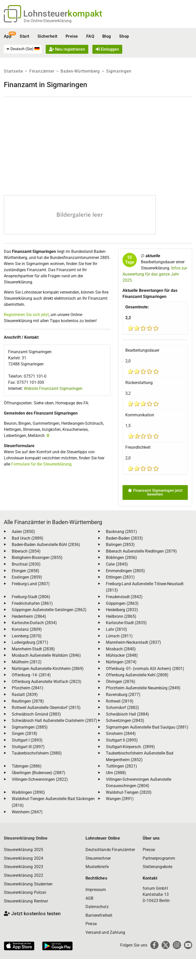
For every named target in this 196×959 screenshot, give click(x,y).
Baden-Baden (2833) (124, 538)
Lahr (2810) (116, 629)
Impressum (95, 889)
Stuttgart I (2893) (27, 740)
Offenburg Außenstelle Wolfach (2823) (46, 681)
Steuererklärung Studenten (28, 884)
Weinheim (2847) (27, 812)
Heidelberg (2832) (122, 609)
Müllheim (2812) (27, 662)
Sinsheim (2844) (121, 733)
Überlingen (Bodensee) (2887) (38, 772)
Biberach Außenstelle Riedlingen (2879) (141, 551)
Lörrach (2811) (119, 636)
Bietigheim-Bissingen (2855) (37, 557)
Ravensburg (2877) (123, 694)
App (7, 36)
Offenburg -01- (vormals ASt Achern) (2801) (145, 668)
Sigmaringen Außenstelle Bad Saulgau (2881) (147, 727)
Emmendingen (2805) (125, 570)
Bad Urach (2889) (27, 538)
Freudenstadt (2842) (124, 596)
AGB (89, 898)
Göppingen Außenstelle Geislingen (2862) (49, 609)
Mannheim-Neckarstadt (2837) (133, 642)
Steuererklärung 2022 (23, 875)
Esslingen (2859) (27, 577)
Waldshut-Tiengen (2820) (129, 792)
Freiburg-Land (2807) (31, 583)
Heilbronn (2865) (121, 616)
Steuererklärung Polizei (25, 892)
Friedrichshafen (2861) (32, 603)
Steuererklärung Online (26, 838)
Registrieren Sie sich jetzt (26, 314)
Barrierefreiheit (99, 915)
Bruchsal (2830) (26, 564)
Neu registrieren (67, 49)
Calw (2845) (117, 564)
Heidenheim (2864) (29, 616)
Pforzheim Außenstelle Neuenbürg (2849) (143, 688)
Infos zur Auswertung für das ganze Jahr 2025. (154, 274)
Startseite (13, 71)
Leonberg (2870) (27, 636)
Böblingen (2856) (121, 557)
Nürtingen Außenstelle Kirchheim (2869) (48, 668)
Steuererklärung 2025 (23, 849)
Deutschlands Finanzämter (110, 849)
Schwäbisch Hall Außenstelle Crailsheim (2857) (54, 720)
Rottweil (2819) (119, 701)
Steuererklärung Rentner (26, 901)
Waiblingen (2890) (28, 792)
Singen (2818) (24, 733)
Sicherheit (47, 36)
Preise (72, 36)
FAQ (90, 36)
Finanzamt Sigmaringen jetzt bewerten (155, 492)
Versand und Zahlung (105, 932)
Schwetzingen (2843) (125, 720)
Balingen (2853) (120, 544)
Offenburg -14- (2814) (31, 675)
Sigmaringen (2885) (30, 727)
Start (24, 36)
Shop (124, 36)
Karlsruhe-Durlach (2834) (34, 622)
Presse (149, 849)
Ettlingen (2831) (120, 577)
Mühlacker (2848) (122, 655)
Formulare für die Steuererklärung (41, 464)
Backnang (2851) (121, 531)
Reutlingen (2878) (28, 701)
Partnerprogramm (159, 858)
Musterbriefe (97, 866)
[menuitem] (23, 49)
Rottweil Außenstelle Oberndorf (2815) (46, 707)
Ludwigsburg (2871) (30, 642)
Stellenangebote (157, 866)
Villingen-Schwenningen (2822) (40, 779)
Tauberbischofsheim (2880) (37, 753)
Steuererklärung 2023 (23, 866)
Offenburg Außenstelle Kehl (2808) (137, 675)
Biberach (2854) (26, 551)
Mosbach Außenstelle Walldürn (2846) (46, 655)
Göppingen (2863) (122, 603)
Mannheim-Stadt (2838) (33, 649)
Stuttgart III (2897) (28, 746)
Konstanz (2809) (27, 629)
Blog (106, 36)
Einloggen (107, 49)
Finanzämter (41, 71)
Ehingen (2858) (25, 570)
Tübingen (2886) (27, 766)
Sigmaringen (118, 71)
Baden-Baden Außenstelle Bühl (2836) (46, 544)
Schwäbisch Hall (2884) (127, 714)
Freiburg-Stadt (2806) (31, 596)
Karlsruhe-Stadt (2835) (126, 622)
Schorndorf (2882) (122, 707)
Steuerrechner (98, 858)
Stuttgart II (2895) (122, 740)
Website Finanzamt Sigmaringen (53, 388)
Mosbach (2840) (121, 649)
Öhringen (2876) (120, 681)
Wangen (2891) (120, 798)
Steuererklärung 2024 (23, 858)
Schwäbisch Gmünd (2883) (36, 714)
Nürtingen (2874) (121, 662)
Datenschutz (97, 906)
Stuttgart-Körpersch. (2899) (130, 746)
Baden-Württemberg (80, 71)
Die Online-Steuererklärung (47, 20)
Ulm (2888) (116, 772)
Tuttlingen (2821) (121, 766)
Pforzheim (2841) (27, 688)
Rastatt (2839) (25, 694)
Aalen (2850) (23, 531)
